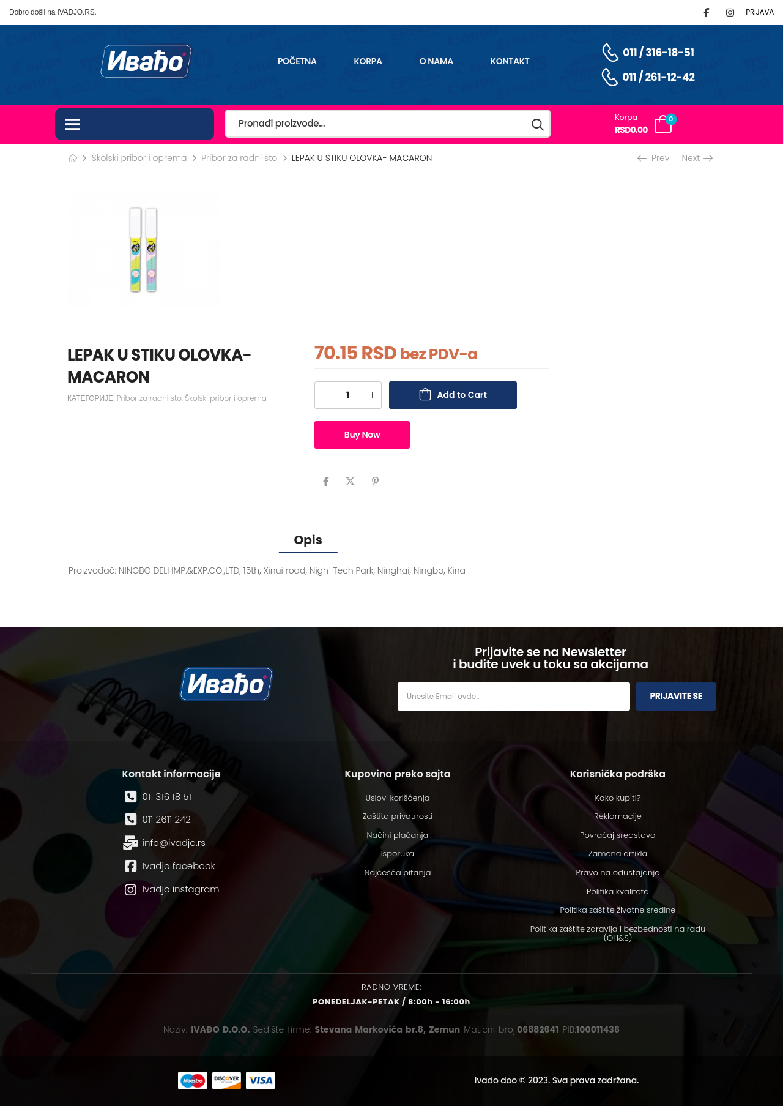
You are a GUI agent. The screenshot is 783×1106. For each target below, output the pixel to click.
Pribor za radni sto (239, 158)
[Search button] (538, 124)
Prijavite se (676, 696)
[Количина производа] (348, 395)
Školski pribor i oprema (139, 158)
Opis (308, 539)
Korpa (368, 61)
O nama (436, 61)
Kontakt (510, 61)
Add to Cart (462, 395)
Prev (654, 158)
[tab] (308, 539)
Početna (297, 61)
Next (696, 158)
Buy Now (362, 434)
